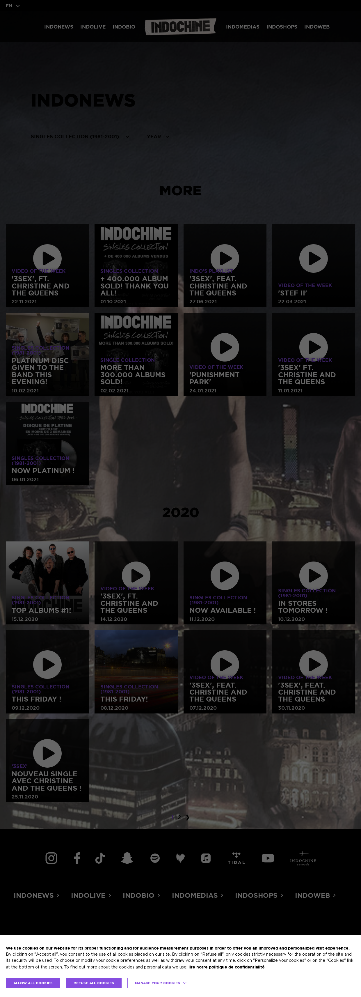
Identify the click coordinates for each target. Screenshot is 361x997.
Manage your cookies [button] (157, 983)
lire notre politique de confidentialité (226, 967)
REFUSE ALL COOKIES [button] (94, 983)
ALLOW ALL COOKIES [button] (33, 983)
